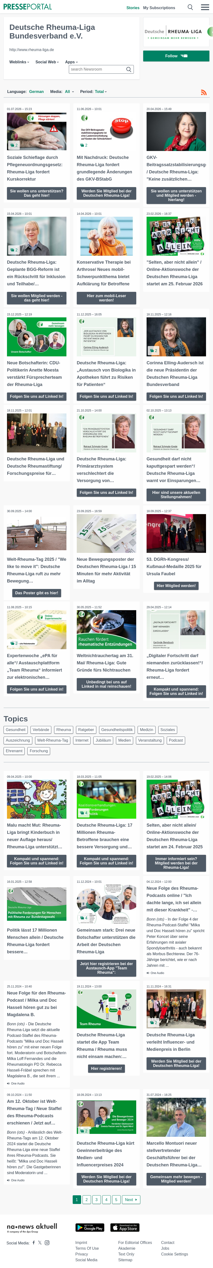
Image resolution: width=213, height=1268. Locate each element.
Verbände (41, 737)
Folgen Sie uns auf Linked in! (36, 694)
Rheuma (63, 737)
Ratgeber (86, 737)
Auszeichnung (18, 748)
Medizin (146, 737)
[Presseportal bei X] (38, 1256)
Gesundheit (16, 737)
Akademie (126, 1261)
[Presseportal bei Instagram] (45, 1255)
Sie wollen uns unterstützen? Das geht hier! (37, 193)
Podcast (176, 748)
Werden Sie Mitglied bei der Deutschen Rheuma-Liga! (106, 193)
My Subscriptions (159, 8)
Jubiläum (103, 748)
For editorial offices (135, 1255)
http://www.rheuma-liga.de (31, 50)
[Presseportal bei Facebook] (32, 1256)
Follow (176, 56)
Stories (132, 8)
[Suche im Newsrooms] (101, 69)
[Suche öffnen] (190, 7)
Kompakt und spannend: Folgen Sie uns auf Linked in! (176, 696)
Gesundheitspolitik (117, 737)
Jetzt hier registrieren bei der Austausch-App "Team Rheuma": (106, 974)
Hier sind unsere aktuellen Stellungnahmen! (176, 498)
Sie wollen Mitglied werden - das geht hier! (36, 297)
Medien (124, 748)
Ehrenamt (14, 758)
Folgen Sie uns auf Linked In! (36, 397)
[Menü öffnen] (205, 7)
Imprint (81, 1255)
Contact (167, 1255)
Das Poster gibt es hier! (36, 596)
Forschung (39, 758)
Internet (81, 748)
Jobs (165, 1261)
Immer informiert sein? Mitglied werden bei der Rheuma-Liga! (176, 870)
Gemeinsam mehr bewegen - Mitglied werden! (176, 1191)
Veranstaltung (150, 748)
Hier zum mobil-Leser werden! (106, 297)
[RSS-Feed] (204, 92)
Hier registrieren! (106, 1075)
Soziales (168, 737)
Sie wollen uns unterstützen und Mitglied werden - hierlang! (176, 195)
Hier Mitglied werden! (176, 589)
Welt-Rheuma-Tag (52, 748)
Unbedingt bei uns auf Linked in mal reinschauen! (106, 687)
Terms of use (87, 1261)
